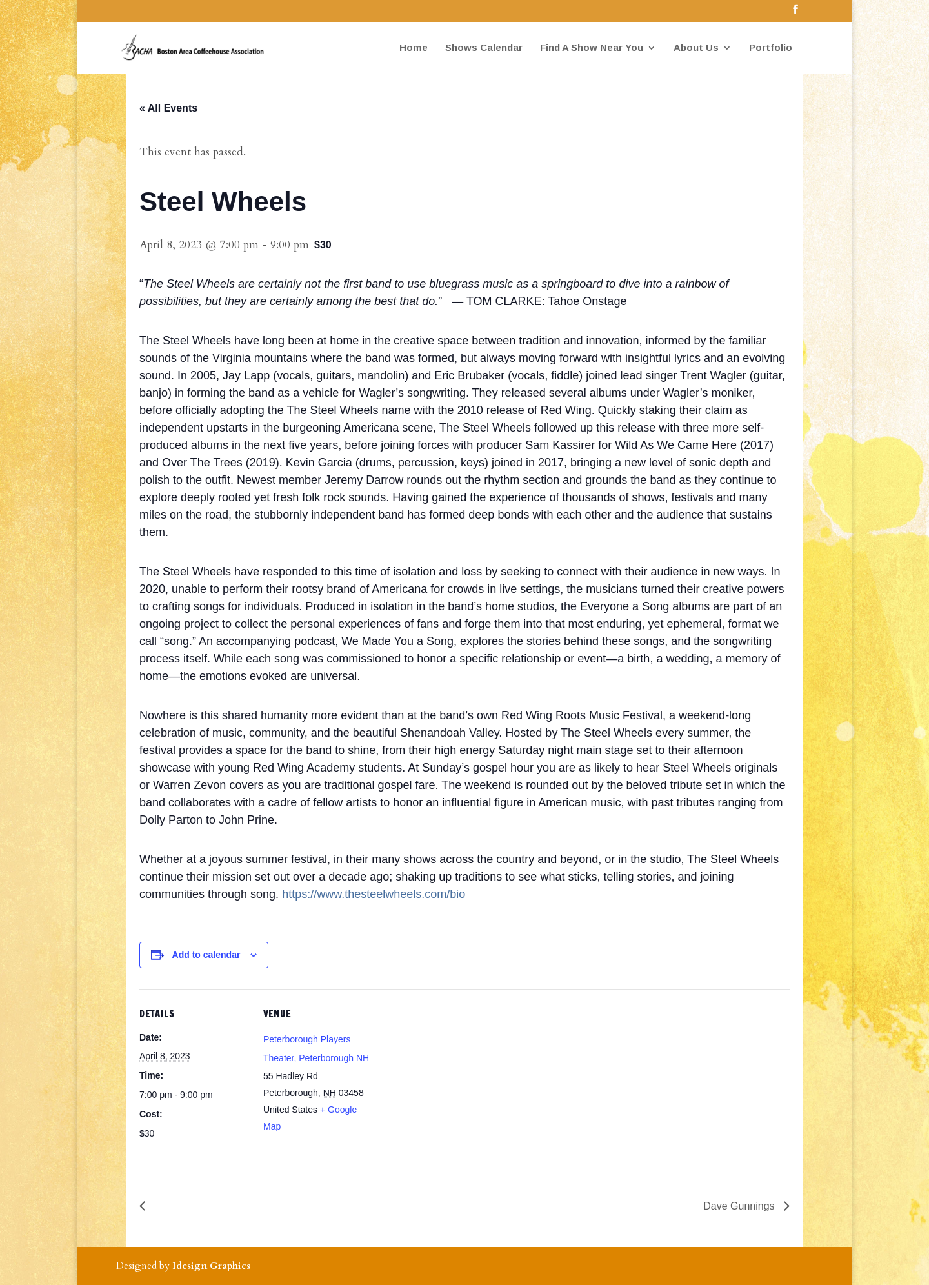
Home (413, 48)
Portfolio (770, 48)
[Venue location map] (455, 1078)
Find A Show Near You (591, 48)
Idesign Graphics (211, 1265)
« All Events (168, 108)
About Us (696, 48)
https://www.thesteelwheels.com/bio (373, 894)
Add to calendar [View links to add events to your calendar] (206, 955)
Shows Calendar (484, 48)
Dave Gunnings (740, 1205)
